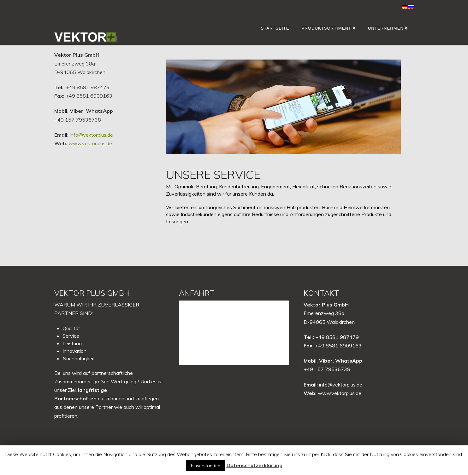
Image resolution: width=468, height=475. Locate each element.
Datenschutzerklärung (254, 465)
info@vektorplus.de (91, 135)
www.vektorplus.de (90, 143)
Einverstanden (205, 465)
